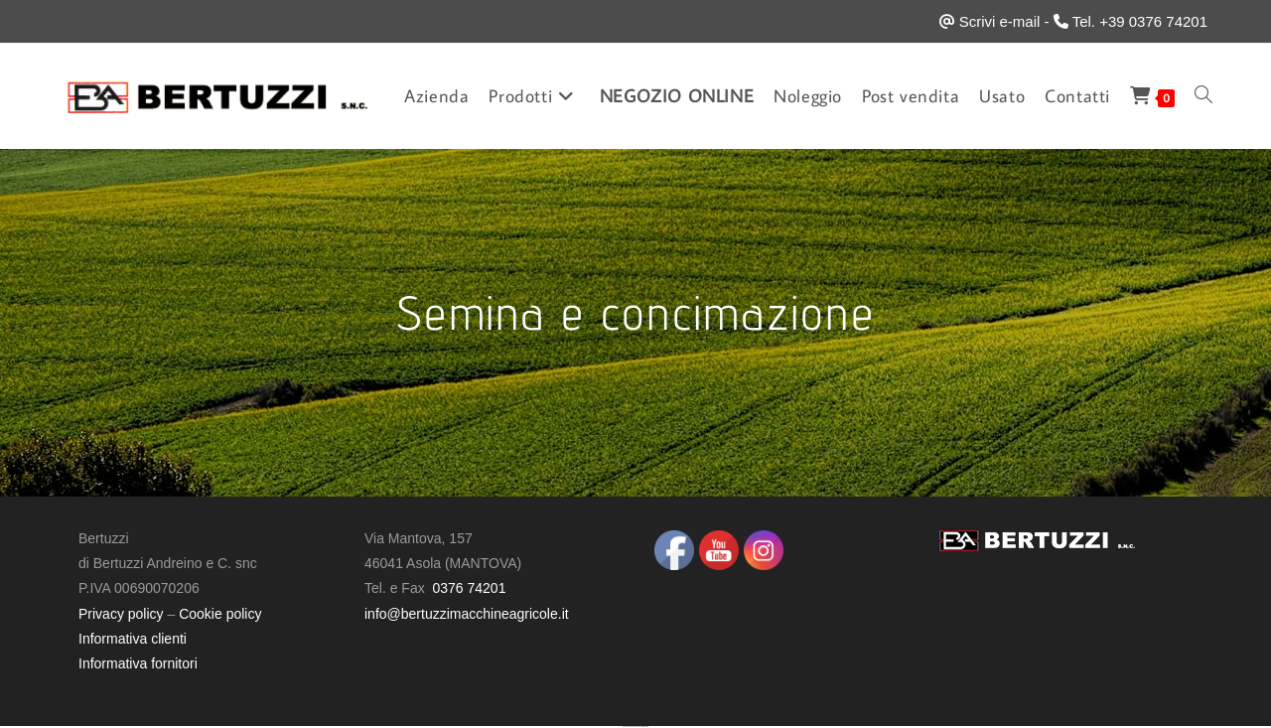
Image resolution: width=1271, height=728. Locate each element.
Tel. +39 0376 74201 (1139, 21)
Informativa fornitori (138, 663)
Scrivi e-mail (1000, 21)
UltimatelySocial (644, 726)
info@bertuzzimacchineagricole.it (466, 614)
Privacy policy (121, 614)
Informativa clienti (132, 639)
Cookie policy (220, 614)
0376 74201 (468, 588)
